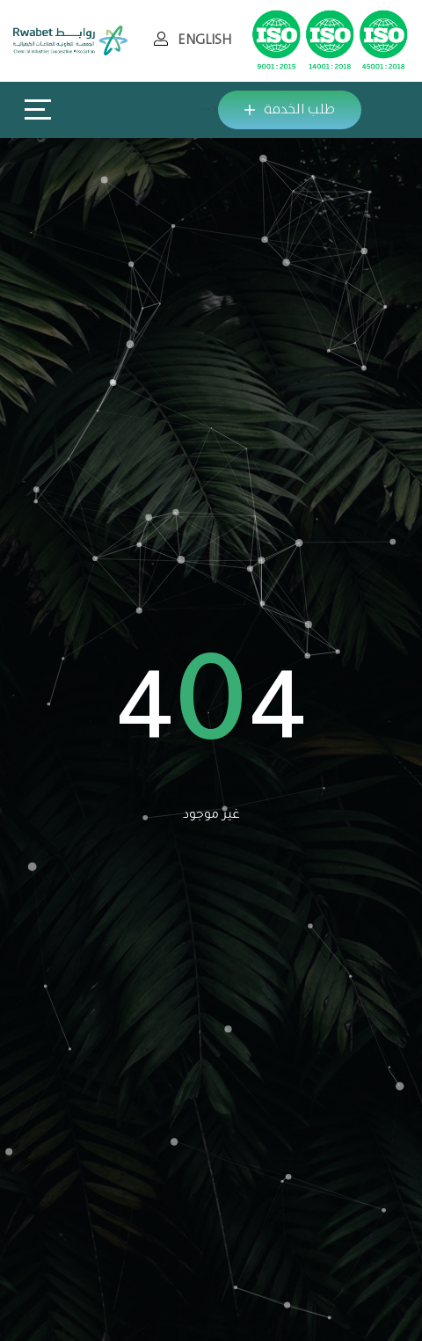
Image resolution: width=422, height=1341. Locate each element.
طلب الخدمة (289, 109)
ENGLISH (204, 40)
